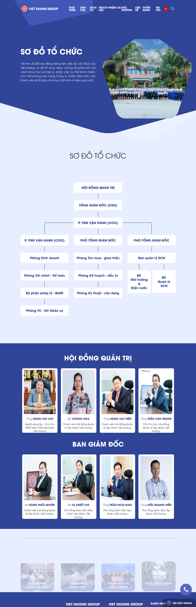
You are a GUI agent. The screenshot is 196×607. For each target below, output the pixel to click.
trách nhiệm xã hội (110, 8)
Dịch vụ (93, 8)
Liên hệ (137, 8)
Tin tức (158, 8)
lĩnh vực (83, 8)
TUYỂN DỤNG (146, 8)
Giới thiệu (72, 8)
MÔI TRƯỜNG (126, 8)
